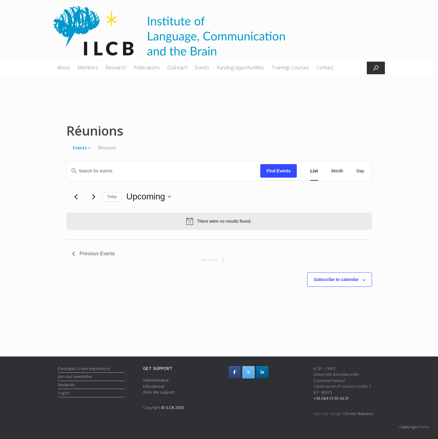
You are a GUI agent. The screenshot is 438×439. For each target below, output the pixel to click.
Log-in (63, 392)
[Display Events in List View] (314, 171)
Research (116, 67)
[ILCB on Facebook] (234, 372)
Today (112, 196)
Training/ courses (290, 67)
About (63, 67)
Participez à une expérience (84, 368)
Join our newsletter (75, 376)
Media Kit (66, 384)
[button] (376, 68)
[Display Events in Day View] (360, 171)
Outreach (177, 67)
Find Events (278, 170)
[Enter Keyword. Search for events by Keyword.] (163, 171)
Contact (324, 67)
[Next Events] (94, 196)
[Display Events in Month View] (337, 171)
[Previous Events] (75, 196)
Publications (147, 67)
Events (202, 67)
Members (88, 67)
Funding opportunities (240, 67)
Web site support (158, 392)
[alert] (219, 221)
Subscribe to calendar (336, 279)
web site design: (343, 413)
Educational (154, 386)
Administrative (156, 380)
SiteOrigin (409, 427)
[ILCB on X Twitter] (248, 372)
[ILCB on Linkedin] (262, 372)
